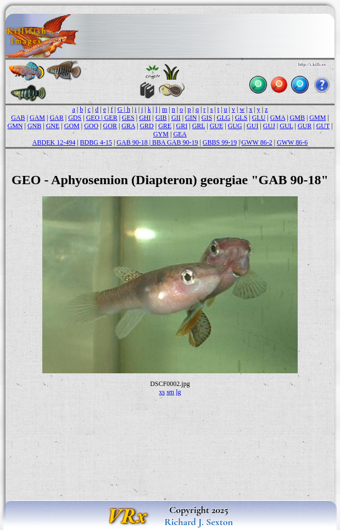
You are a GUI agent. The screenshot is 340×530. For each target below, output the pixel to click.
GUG (235, 126)
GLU (259, 118)
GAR (56, 118)
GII (176, 118)
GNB (34, 126)
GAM (37, 118)
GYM (161, 134)
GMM (317, 118)
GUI (252, 126)
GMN (15, 126)
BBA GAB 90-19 (175, 142)
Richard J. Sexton (198, 522)
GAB (18, 118)
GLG (224, 118)
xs (162, 392)
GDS (74, 118)
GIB (161, 118)
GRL (198, 126)
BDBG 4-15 (96, 142)
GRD (146, 126)
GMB (297, 118)
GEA (180, 134)
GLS (241, 118)
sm (170, 392)
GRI (182, 126)
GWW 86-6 (292, 142)
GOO (91, 126)
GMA (277, 118)
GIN (191, 118)
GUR (304, 126)
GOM (72, 126)
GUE (217, 126)
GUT (323, 126)
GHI (145, 118)
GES (128, 118)
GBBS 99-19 (220, 142)
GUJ (269, 126)
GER (111, 118)
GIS (207, 118)
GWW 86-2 (257, 142)
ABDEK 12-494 (53, 142)
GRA (128, 126)
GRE (164, 126)
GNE (53, 126)
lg (178, 392)
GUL (286, 126)
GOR (110, 126)
